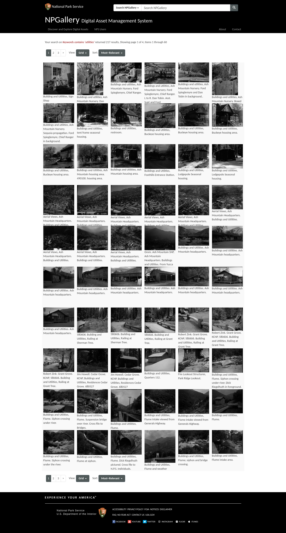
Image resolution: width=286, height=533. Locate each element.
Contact (236, 29)
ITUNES (192, 521)
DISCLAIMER (166, 509)
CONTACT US (138, 514)
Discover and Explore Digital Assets (68, 29)
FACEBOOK (119, 521)
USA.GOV (150, 514)
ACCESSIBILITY (119, 509)
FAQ (114, 514)
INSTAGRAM (165, 521)
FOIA (147, 509)
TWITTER (149, 521)
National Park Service (71, 510)
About (222, 29)
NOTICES (154, 509)
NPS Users (100, 29)
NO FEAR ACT (124, 514)
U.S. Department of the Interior (76, 514)
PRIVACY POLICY (135, 509)
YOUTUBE (134, 521)
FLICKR (180, 521)
